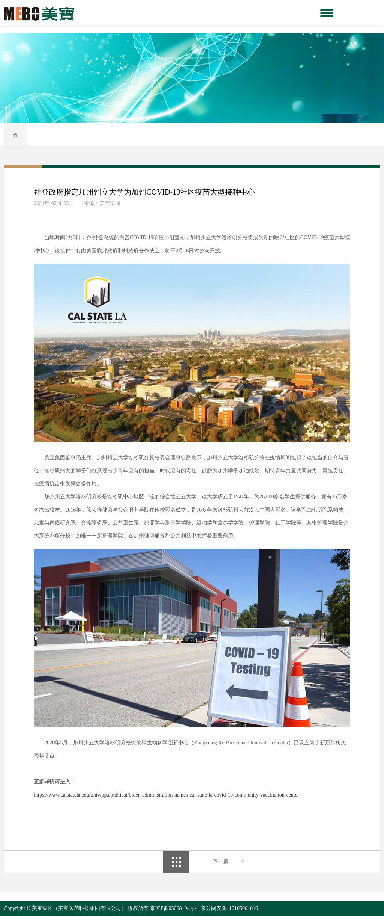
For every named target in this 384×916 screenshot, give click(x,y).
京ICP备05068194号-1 (174, 908)
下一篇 (220, 861)
